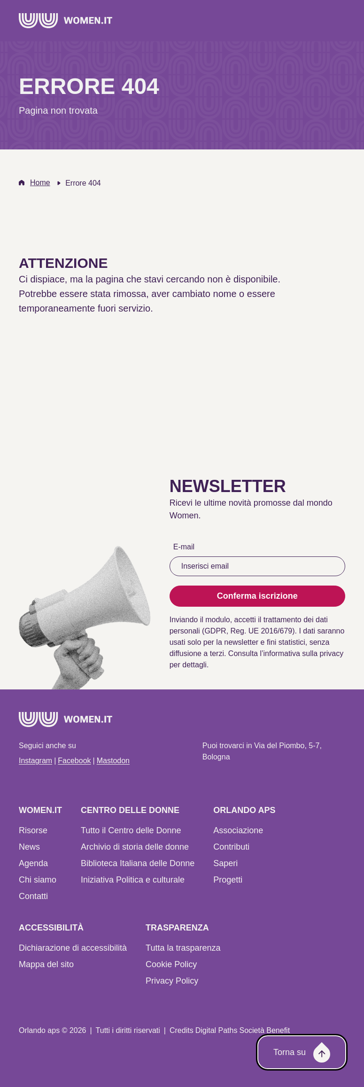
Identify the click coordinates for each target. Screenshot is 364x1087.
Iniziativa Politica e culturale (133, 879)
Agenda (33, 863)
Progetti (227, 879)
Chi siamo (37, 879)
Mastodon (113, 761)
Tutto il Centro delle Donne (131, 830)
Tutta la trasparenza (183, 948)
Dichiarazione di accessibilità (73, 948)
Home (40, 183)
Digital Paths (216, 1030)
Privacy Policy (172, 980)
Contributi (231, 847)
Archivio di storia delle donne (135, 847)
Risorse (33, 830)
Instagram (35, 761)
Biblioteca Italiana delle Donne (137, 863)
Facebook (74, 761)
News (29, 847)
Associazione (238, 830)
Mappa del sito (46, 964)
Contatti (33, 896)
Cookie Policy (171, 964)
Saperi (225, 863)
